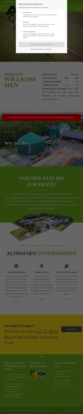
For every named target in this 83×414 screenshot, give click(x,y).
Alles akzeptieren (40, 34)
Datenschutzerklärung (37, 49)
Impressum (48, 49)
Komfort (40, 24)
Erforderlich (40, 15)
